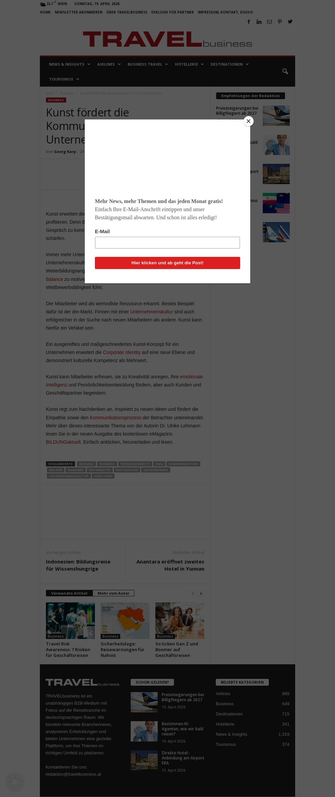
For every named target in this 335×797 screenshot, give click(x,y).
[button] (15, 782)
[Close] (248, 121)
